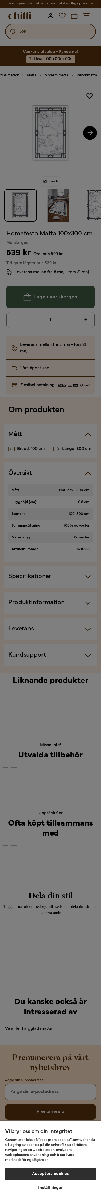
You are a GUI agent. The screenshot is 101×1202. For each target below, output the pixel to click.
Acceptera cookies (50, 1174)
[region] (50, 1161)
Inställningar (50, 1188)
